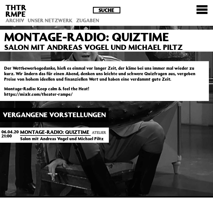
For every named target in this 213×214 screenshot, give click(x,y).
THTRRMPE (15, 10)
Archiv (14, 20)
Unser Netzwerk (50, 20)
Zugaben (87, 20)
